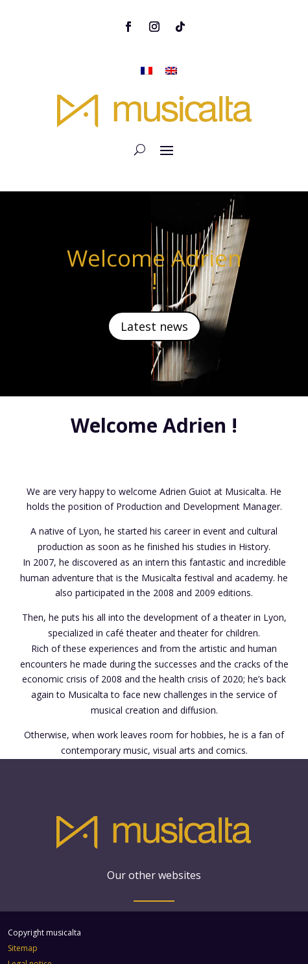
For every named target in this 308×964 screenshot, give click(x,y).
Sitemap (23, 889)
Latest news (154, 297)
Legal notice (30, 905)
